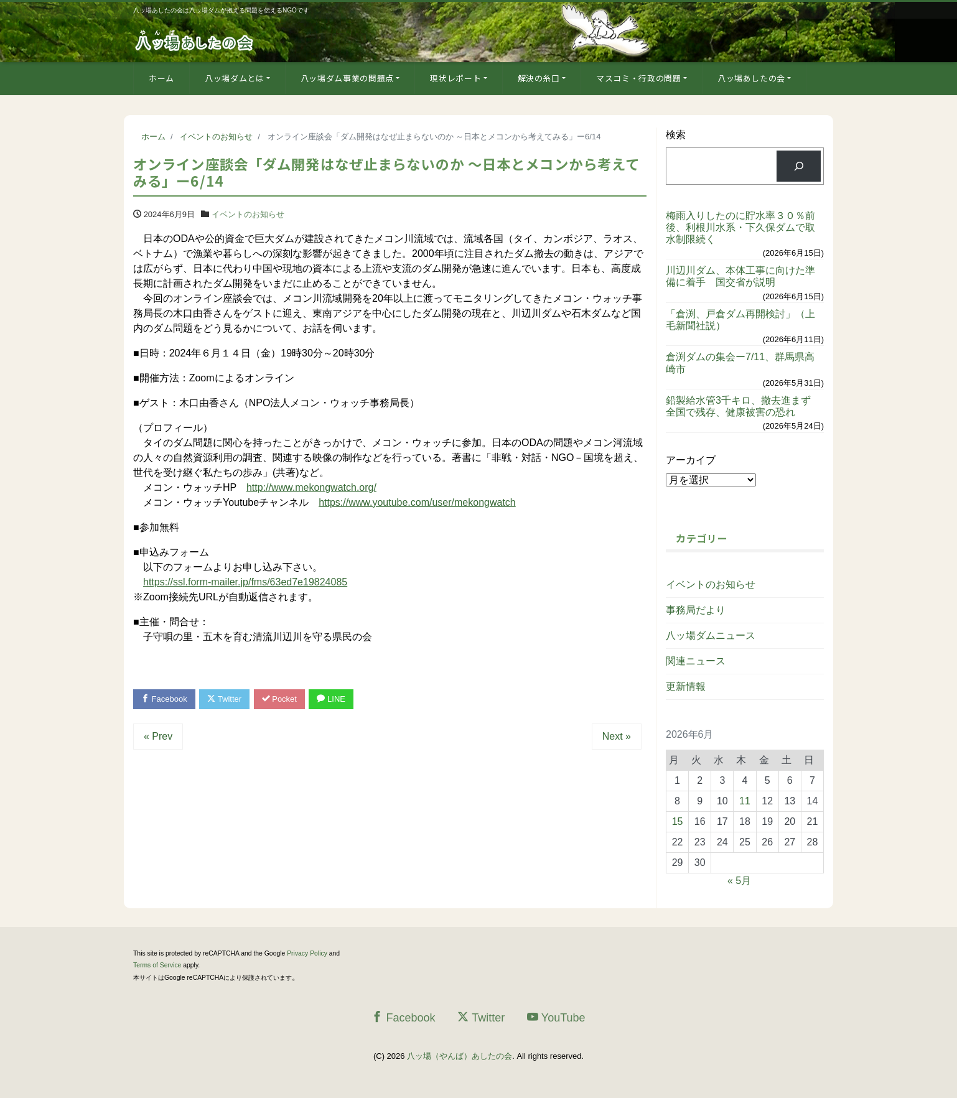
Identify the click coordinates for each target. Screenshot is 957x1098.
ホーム (161, 78)
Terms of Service (157, 965)
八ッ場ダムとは (234, 78)
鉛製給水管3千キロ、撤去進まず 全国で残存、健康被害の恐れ (743, 406)
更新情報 (686, 686)
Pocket (279, 699)
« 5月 (739, 880)
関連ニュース (696, 661)
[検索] (799, 166)
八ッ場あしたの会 (751, 78)
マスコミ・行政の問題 (638, 78)
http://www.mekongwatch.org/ (311, 487)
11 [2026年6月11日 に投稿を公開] (744, 801)
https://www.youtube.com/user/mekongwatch (417, 502)
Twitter (224, 699)
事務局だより (696, 610)
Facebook (164, 699)
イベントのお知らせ (248, 214)
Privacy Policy (307, 953)
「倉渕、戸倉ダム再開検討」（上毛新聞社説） (740, 320)
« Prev (158, 736)
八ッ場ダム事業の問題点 (347, 78)
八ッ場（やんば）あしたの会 (459, 1056)
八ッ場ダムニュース (710, 635)
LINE (331, 699)
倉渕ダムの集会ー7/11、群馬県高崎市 (740, 362)
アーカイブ (691, 460)
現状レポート (455, 78)
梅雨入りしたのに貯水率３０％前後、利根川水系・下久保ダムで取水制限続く (740, 227)
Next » (616, 736)
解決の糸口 (539, 78)
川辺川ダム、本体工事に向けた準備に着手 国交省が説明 (740, 276)
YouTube (556, 1017)
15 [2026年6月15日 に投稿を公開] (677, 821)
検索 (676, 134)
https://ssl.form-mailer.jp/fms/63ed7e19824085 (245, 582)
